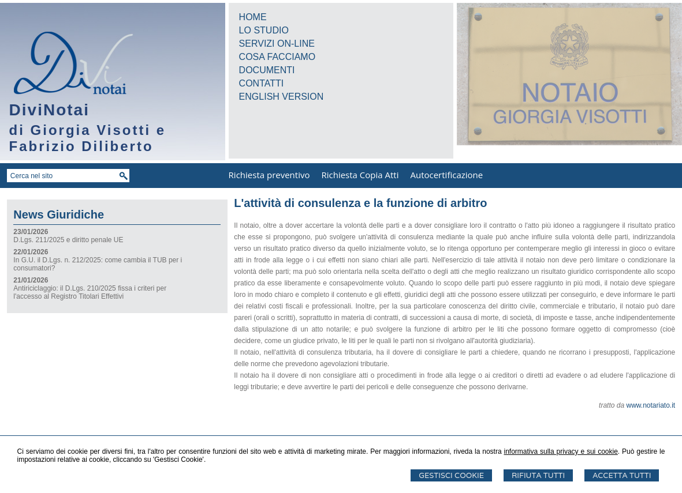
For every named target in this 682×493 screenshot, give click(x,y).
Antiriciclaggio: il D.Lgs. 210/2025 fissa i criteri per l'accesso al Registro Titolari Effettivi (89, 292)
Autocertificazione (446, 174)
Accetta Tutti (621, 475)
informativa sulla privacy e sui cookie (560, 451)
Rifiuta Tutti (538, 475)
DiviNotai (49, 110)
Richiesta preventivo (269, 174)
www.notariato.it (650, 405)
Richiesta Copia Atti (359, 174)
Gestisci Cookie (451, 475)
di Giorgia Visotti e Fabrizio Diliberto (87, 138)
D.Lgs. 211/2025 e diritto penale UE (68, 240)
